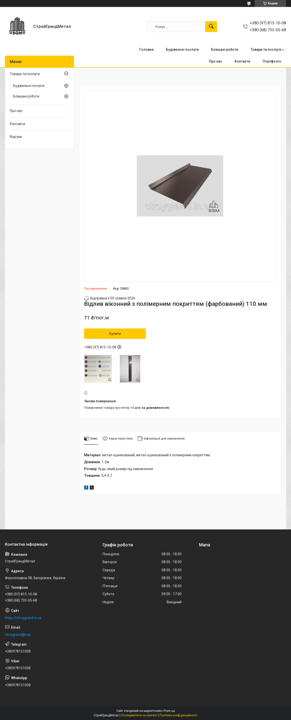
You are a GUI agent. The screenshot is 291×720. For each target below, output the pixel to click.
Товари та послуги (266, 49)
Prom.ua (169, 711)
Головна (146, 49)
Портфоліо (272, 61)
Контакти (242, 61)
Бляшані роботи (224, 49)
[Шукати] (211, 26)
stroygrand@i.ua (18, 635)
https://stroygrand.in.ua (23, 618)
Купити (115, 334)
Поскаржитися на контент (139, 715)
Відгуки (16, 137)
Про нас (215, 61)
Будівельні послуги (182, 49)
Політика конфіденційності (178, 715)
